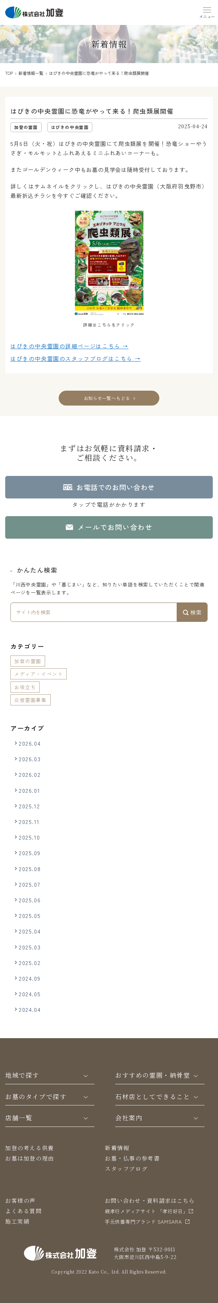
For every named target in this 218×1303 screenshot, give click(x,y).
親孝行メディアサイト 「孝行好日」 (146, 1211)
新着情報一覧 (30, 73)
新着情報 (117, 1148)
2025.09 (29, 853)
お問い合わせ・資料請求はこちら (150, 1201)
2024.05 (30, 994)
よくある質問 (23, 1211)
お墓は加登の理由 (29, 1158)
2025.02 (30, 962)
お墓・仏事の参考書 (132, 1158)
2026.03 (30, 759)
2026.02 (30, 774)
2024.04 (30, 1009)
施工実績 (17, 1221)
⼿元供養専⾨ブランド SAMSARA (143, 1221)
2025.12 (29, 806)
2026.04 (30, 743)
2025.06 (30, 900)
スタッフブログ (126, 1169)
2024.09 (29, 978)
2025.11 (29, 821)
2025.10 (29, 837)
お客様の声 (20, 1201)
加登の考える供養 (29, 1148)
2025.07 (29, 884)
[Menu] (207, 11)
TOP (9, 73)
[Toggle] (86, 1075)
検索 (192, 612)
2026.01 (29, 790)
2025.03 (30, 947)
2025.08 (30, 869)
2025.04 (30, 931)
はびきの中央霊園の (69, 346)
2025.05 (30, 915)
